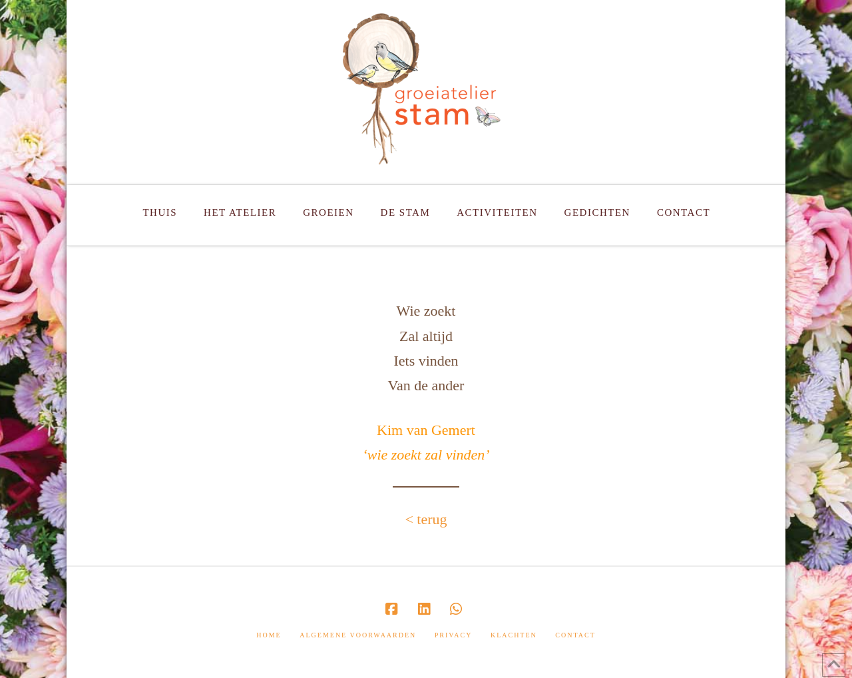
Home (268, 635)
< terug (426, 519)
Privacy (454, 635)
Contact (575, 635)
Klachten (514, 635)
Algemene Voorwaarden (358, 635)
